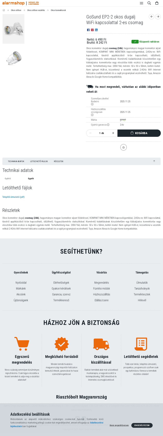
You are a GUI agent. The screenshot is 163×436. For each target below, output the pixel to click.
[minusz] (90, 133)
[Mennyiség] (98, 133)
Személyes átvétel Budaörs (100, 100)
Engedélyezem (142, 425)
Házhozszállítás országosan (98, 110)
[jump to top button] (154, 161)
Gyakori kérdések (61, 288)
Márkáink (21, 288)
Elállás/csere (102, 300)
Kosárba (141, 133)
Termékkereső (61, 300)
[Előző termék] (151, 16)
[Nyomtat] (123, 147)
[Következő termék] (158, 16)
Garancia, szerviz (61, 294)
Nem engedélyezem (119, 425)
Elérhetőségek (61, 282)
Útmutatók (142, 282)
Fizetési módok (101, 288)
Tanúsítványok (142, 288)
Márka (94, 119)
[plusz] (113, 133)
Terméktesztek (142, 294)
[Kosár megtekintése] (157, 3)
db (102, 133)
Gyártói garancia (98, 124)
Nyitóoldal (21, 282)
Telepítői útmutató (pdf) (13, 197)
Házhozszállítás (101, 294)
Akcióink (21, 294)
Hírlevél (142, 300)
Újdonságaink (21, 300)
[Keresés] (149, 3)
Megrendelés (101, 282)
